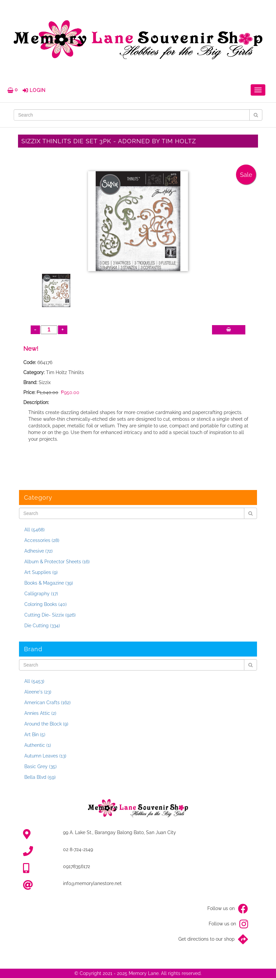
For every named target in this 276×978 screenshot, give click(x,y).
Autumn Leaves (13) (45, 755)
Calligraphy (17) (41, 593)
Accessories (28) (41, 540)
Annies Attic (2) (40, 713)
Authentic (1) (37, 745)
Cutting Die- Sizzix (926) (50, 615)
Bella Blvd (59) (40, 777)
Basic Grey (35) (40, 766)
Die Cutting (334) (42, 625)
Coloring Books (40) (45, 604)
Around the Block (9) (46, 724)
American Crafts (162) (47, 702)
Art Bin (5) (34, 734)
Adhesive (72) (38, 551)
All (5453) (34, 681)
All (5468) (34, 529)
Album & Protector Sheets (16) (57, 561)
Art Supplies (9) (41, 572)
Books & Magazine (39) (48, 583)
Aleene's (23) (37, 692)
